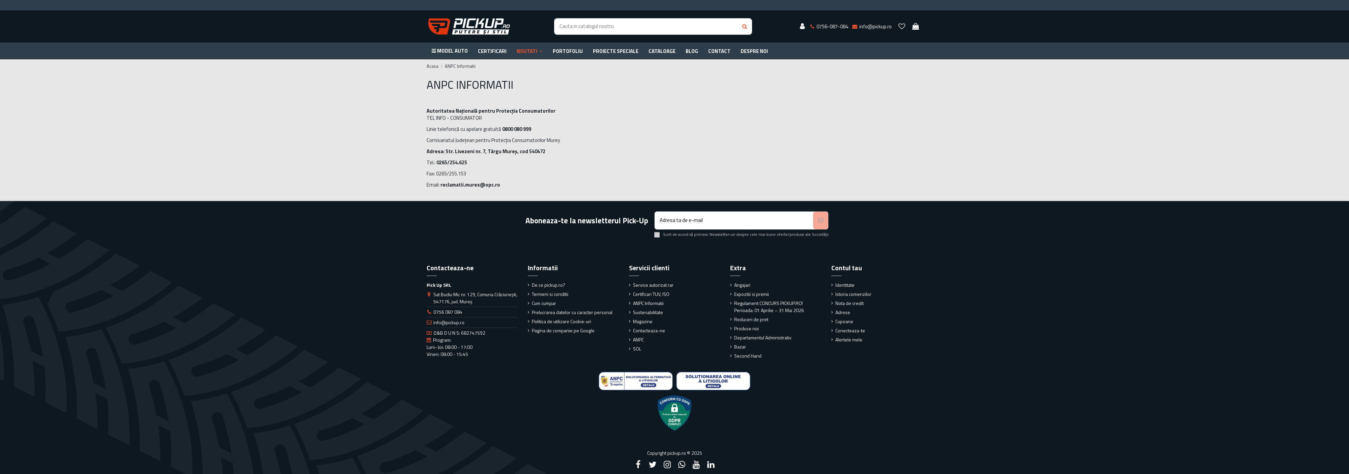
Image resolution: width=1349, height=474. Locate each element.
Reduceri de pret (751, 319)
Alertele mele (848, 339)
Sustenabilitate (648, 312)
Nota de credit (849, 303)
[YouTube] (696, 464)
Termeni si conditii (550, 294)
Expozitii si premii (751, 294)
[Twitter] (652, 464)
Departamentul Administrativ (763, 337)
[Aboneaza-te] (820, 220)
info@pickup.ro (448, 322)
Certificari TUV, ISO (651, 294)
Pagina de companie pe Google (563, 330)
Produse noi (746, 328)
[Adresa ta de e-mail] (734, 220)
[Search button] (744, 26)
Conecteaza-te (850, 330)
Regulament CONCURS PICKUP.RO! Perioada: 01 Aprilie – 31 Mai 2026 (769, 307)
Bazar (740, 346)
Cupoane (844, 321)
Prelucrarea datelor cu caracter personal (572, 312)
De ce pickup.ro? (548, 284)
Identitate (845, 284)
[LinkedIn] (711, 464)
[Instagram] (667, 464)
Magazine (643, 321)
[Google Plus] (682, 464)
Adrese (842, 312)
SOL (637, 348)
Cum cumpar (544, 303)
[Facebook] (638, 464)
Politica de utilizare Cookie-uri (561, 321)
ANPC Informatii (648, 303)
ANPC (638, 339)
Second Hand (748, 355)
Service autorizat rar (653, 284)
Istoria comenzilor (853, 294)
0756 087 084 (447, 311)
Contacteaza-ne (649, 330)
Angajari (742, 284)
